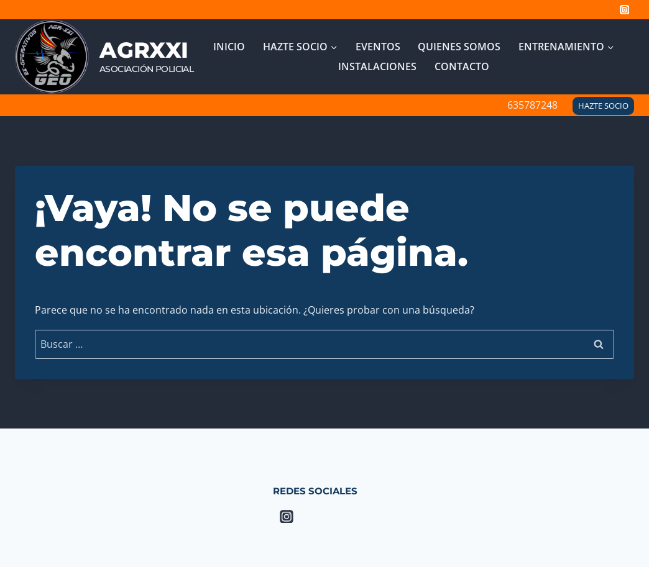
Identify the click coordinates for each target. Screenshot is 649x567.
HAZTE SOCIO (603, 105)
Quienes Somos (459, 46)
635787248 (532, 105)
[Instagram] (624, 9)
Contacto (462, 66)
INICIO (229, 46)
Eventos (378, 46)
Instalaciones (377, 66)
